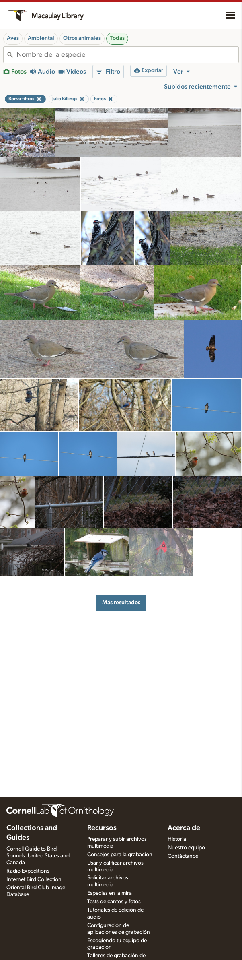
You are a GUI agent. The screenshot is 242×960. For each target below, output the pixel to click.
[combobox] (127, 55)
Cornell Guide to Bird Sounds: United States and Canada (38, 855)
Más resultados (121, 602)
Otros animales (82, 38)
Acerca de (184, 828)
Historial (177, 839)
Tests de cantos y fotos (114, 901)
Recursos (102, 828)
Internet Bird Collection (34, 879)
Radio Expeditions (27, 871)
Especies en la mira (109, 893)
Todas (117, 38)
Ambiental (41, 38)
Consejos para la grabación (119, 854)
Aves (13, 38)
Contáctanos (183, 856)
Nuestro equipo (186, 848)
